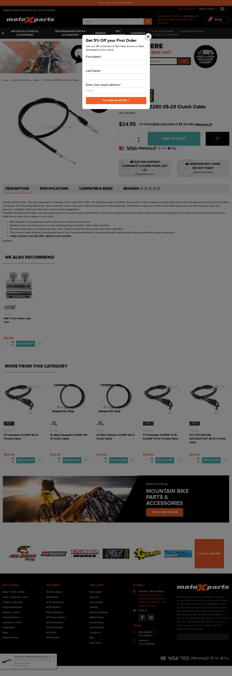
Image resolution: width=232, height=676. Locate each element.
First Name (93, 56)
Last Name (93, 70)
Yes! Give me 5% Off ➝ (116, 100)
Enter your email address (103, 84)
